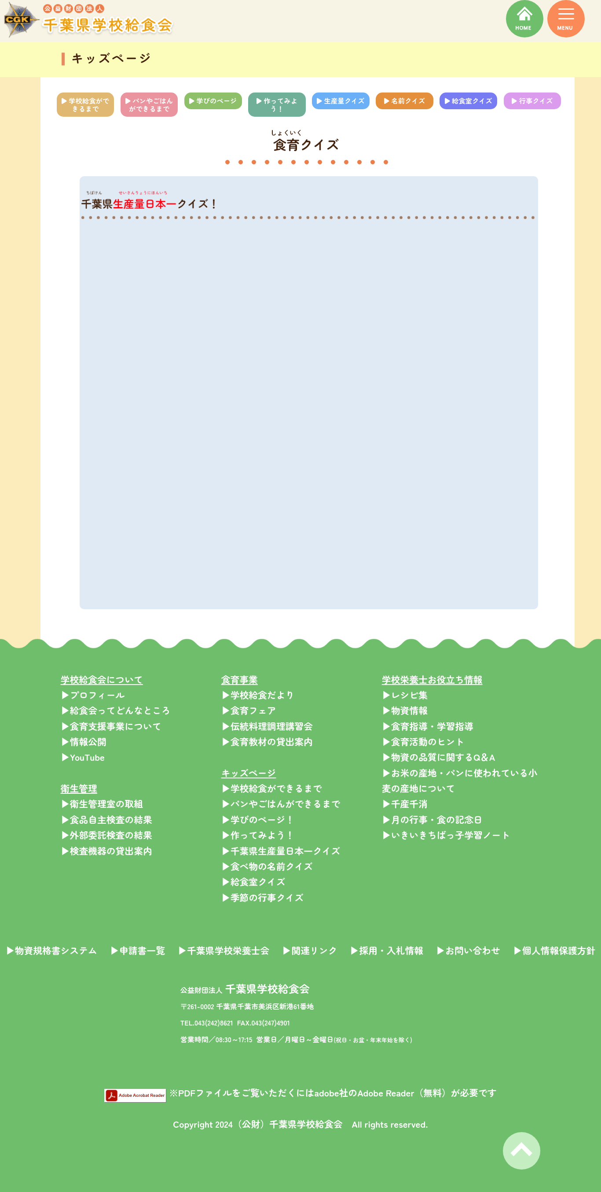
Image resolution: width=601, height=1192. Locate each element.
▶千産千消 (405, 803)
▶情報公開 (83, 741)
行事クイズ (532, 100)
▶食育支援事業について (111, 726)
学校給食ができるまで (85, 104)
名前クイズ (404, 100)
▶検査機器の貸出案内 (106, 850)
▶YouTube (83, 756)
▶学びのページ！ (258, 819)
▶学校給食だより (258, 694)
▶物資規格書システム (51, 950)
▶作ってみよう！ (258, 834)
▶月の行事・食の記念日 (432, 819)
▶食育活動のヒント (423, 741)
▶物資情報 (405, 710)
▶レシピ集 (405, 694)
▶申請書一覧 (137, 950)
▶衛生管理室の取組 (102, 803)
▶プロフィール (93, 694)
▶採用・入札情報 (386, 950)
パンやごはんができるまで (149, 104)
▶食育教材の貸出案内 (267, 741)
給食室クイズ (468, 100)
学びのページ (213, 100)
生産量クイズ (340, 100)
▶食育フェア (248, 710)
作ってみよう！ (277, 104)
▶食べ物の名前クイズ (267, 866)
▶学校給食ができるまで (271, 788)
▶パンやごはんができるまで (281, 803)
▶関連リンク (309, 950)
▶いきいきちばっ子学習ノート (446, 834)
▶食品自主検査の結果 (106, 819)
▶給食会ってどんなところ (116, 710)
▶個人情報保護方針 (554, 950)
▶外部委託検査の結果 (106, 834)
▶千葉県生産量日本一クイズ (281, 850)
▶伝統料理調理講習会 (267, 726)
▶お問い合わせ (468, 950)
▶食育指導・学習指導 (427, 726)
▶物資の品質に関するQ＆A (438, 756)
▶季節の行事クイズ (262, 897)
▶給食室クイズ (253, 881)
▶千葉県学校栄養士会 (223, 950)
